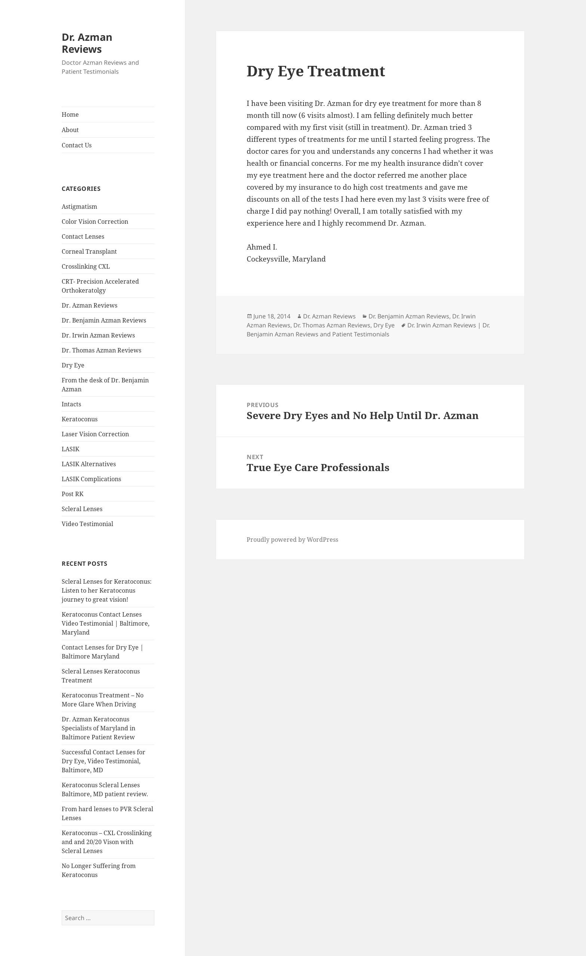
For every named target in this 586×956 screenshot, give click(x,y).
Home (70, 114)
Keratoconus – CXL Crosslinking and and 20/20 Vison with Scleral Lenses (107, 842)
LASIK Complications (91, 479)
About (70, 130)
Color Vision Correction (95, 221)
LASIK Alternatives (89, 464)
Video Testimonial (87, 524)
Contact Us (77, 145)
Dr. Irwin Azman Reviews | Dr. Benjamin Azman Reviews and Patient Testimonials (368, 329)
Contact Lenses (83, 236)
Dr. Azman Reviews (87, 43)
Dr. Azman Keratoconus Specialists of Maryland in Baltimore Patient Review (98, 728)
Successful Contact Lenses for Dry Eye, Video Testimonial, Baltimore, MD (103, 761)
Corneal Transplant (89, 251)
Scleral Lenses (82, 509)
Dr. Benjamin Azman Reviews (104, 320)
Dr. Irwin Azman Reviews (98, 335)
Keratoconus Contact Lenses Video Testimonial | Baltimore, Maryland (105, 623)
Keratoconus (80, 419)
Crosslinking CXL (86, 266)
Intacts (71, 404)
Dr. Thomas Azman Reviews (101, 350)
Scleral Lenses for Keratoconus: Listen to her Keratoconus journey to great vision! (107, 590)
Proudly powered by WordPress (292, 539)
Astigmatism (79, 206)
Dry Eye (73, 365)
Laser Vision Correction (95, 434)
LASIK (70, 449)
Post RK (72, 494)
